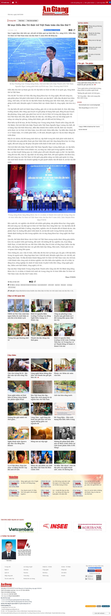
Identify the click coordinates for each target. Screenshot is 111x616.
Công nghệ (45, 569)
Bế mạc (18, 285)
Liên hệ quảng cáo (76, 2)
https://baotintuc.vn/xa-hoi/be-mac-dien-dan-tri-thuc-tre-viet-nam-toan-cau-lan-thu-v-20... (41, 291)
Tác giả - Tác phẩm (85, 63)
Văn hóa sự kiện (32, 20)
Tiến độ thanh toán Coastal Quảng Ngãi (89, 105)
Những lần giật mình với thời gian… (89, 93)
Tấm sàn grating (83, 108)
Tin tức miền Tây (9, 578)
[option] (21, 527)
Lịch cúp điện (101, 2)
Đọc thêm (12, 355)
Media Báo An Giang (29, 578)
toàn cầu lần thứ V (42, 285)
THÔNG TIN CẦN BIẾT (9, 536)
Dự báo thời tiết (83, 129)
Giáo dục (26, 569)
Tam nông (26, 575)
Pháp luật (64, 569)
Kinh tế (6, 569)
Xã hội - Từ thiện (66, 567)
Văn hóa (21, 20)
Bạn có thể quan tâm (17, 296)
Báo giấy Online (90, 2)
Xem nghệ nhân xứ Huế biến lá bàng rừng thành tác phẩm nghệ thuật (89, 89)
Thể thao (44, 572)
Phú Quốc (63, 285)
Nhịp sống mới (9, 575)
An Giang (69, 285)
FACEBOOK (91, 570)
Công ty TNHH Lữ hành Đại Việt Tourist (89, 126)
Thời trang (45, 575)
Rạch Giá (57, 285)
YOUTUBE (98, 570)
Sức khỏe (64, 572)
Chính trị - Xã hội (47, 567)
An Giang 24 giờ (28, 567)
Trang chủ (12, 20)
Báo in (98, 606)
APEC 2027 (51, 285)
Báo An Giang (11, 287)
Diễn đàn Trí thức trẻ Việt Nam (29, 285)
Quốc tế (7, 572)
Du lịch (63, 575)
